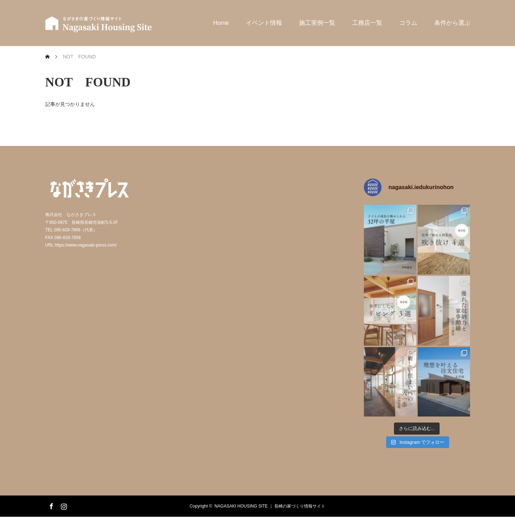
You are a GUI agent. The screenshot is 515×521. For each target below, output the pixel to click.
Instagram (63, 505)
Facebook (50, 505)
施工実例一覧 (317, 22)
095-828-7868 (67, 229)
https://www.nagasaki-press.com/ (85, 245)
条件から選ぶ (452, 22)
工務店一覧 (367, 22)
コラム (408, 22)
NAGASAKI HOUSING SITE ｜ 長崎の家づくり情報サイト (269, 506)
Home (221, 22)
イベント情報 (264, 22)
